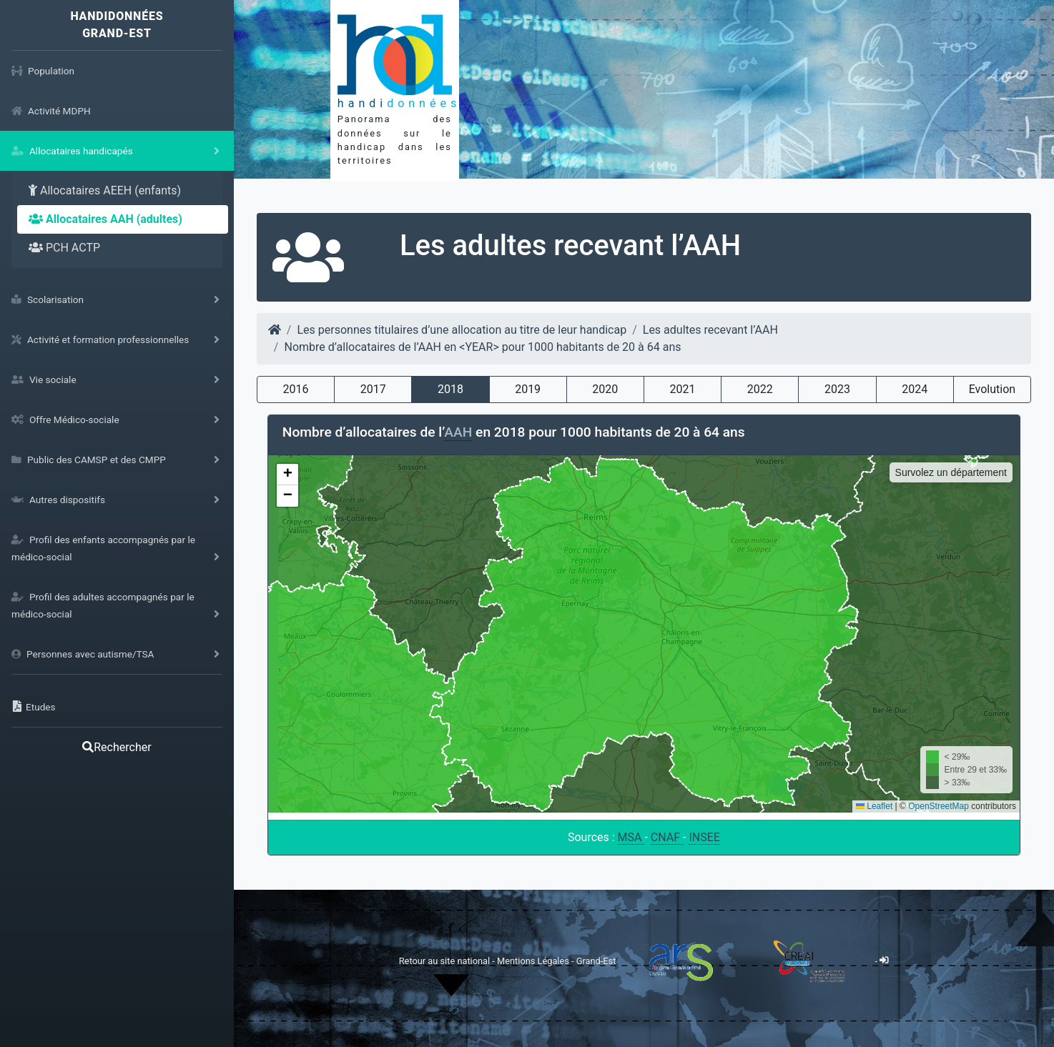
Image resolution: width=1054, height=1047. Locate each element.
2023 (837, 389)
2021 (683, 389)
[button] (287, 474)
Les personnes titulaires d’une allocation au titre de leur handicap (461, 330)
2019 (528, 389)
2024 (914, 389)
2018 (450, 389)
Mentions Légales (534, 960)
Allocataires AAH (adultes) (105, 219)
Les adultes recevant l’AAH (710, 330)
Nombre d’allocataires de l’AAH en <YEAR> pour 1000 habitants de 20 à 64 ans (482, 347)
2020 (605, 389)
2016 (295, 389)
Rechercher (116, 747)
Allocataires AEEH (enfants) (105, 190)
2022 (760, 389)
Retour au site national (444, 960)
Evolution (992, 389)
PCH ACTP (64, 247)
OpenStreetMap (938, 806)
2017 (373, 389)
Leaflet (874, 806)
